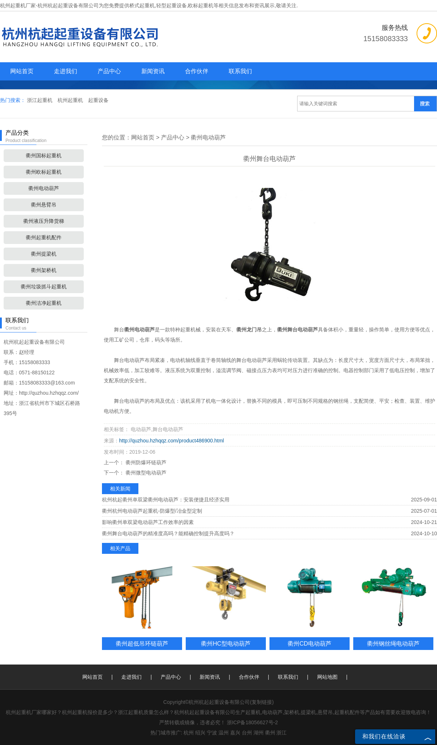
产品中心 (109, 71)
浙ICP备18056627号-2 (252, 722)
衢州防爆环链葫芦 (145, 462)
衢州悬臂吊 (43, 205)
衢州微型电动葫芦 (145, 473)
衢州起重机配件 (44, 237)
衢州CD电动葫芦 (309, 643)
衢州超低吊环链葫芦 (142, 643)
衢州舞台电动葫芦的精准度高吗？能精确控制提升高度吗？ (168, 533)
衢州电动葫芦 (43, 188)
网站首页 (22, 71)
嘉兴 (235, 733)
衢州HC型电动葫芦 (226, 643)
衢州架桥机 (43, 270)
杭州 (189, 733)
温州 (224, 733)
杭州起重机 (71, 100)
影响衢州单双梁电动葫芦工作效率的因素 (148, 522)
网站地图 (327, 677)
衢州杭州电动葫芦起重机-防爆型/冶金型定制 (152, 511)
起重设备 (98, 100)
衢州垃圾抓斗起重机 (44, 286)
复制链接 (262, 702)
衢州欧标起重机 (44, 172)
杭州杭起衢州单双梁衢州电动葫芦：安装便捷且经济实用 (165, 499)
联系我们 (240, 71)
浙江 (281, 733)
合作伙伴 (196, 71)
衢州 (270, 733)
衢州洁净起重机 (44, 303)
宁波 (212, 733)
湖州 (258, 733)
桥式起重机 (142, 5)
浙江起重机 (40, 100)
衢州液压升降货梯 (43, 221)
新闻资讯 (153, 71)
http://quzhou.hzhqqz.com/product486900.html (171, 441)
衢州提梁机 (43, 254)
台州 (247, 733)
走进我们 (65, 71)
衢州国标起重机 (44, 155)
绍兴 (200, 733)
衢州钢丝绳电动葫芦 (393, 643)
